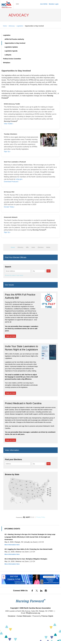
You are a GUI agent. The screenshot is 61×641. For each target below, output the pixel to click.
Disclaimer (11, 616)
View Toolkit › (8, 124)
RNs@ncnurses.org (33, 613)
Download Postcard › (11, 181)
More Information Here (12, 544)
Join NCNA (43, 4)
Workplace (6, 62)
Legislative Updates (11, 47)
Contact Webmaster (24, 616)
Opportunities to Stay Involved (15, 43)
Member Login (53, 4)
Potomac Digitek (47, 616)
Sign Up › (7, 151)
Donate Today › (9, 207)
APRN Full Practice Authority (14, 39)
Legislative (6, 35)
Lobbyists (8, 55)
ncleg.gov (19, 179)
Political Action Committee (12, 59)
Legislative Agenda (11, 51)
